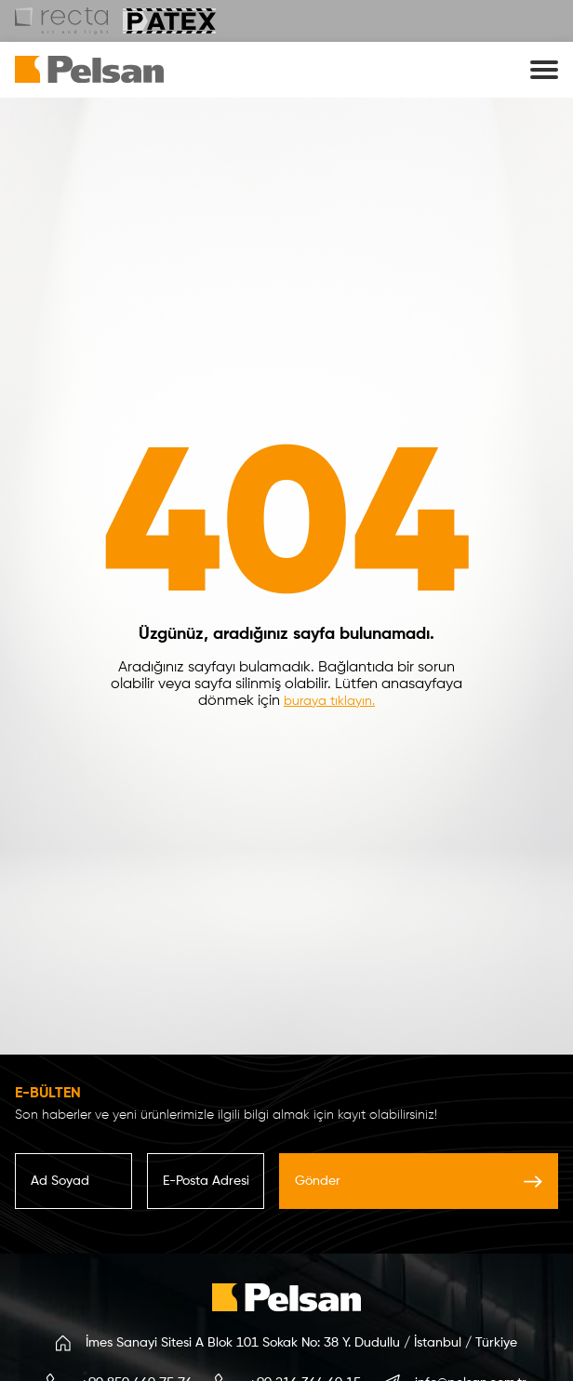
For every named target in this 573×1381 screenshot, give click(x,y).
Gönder (418, 1181)
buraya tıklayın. (329, 701)
